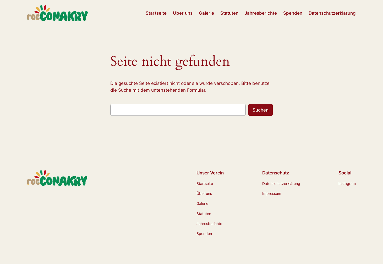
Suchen (261, 110)
